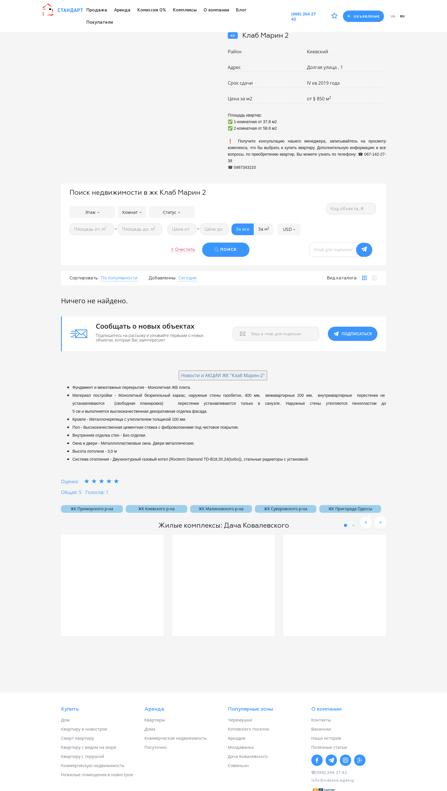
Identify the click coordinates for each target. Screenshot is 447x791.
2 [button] (353, 525)
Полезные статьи (329, 747)
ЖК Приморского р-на (92, 508)
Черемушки (240, 720)
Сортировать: (84, 278)
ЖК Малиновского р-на (221, 508)
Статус (171, 212)
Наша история (326, 738)
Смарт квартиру (77, 738)
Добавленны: (162, 278)
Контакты (321, 720)
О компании (216, 10)
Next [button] (380, 522)
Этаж (92, 212)
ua (393, 16)
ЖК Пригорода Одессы (350, 508)
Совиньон (238, 765)
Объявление (363, 16)
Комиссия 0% (151, 10)
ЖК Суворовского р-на (285, 508)
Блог (241, 10)
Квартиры (155, 720)
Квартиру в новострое (84, 729)
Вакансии (321, 729)
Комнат (132, 212)
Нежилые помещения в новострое (97, 774)
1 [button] (345, 525)
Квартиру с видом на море (88, 747)
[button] (289, 229)
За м (263, 229)
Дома (150, 729)
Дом (65, 720)
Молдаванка (241, 747)
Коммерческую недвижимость (92, 765)
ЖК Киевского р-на (156, 508)
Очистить (185, 249)
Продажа (96, 10)
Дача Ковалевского (248, 756)
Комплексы (185, 10)
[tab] (364, 278)
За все (242, 229)
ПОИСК (228, 250)
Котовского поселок (248, 729)
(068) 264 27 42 (303, 16)
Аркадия (236, 738)
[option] (112, 585)
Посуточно (156, 747)
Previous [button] (366, 522)
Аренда (122, 10)
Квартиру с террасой (82, 756)
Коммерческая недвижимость (176, 738)
